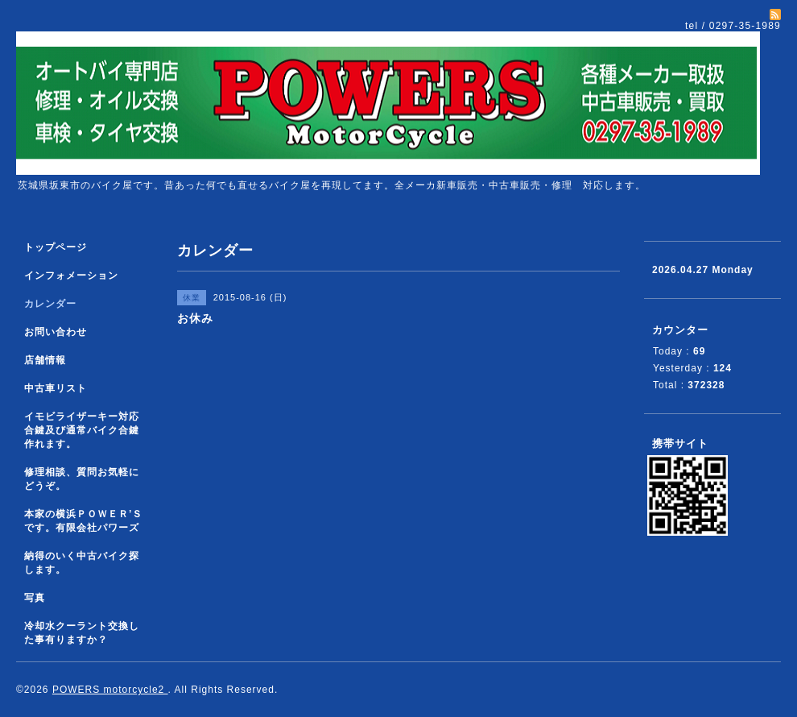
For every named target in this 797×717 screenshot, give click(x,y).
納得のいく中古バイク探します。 (81, 562)
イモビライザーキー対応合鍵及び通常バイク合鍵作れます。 (81, 430)
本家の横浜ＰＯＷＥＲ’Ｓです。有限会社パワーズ (83, 520)
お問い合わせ (55, 332)
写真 (34, 597)
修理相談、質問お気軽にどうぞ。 (81, 478)
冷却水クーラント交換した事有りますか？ (81, 632)
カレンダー (50, 303)
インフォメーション (71, 275)
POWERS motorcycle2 (110, 689)
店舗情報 (45, 360)
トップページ (55, 247)
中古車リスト (55, 388)
